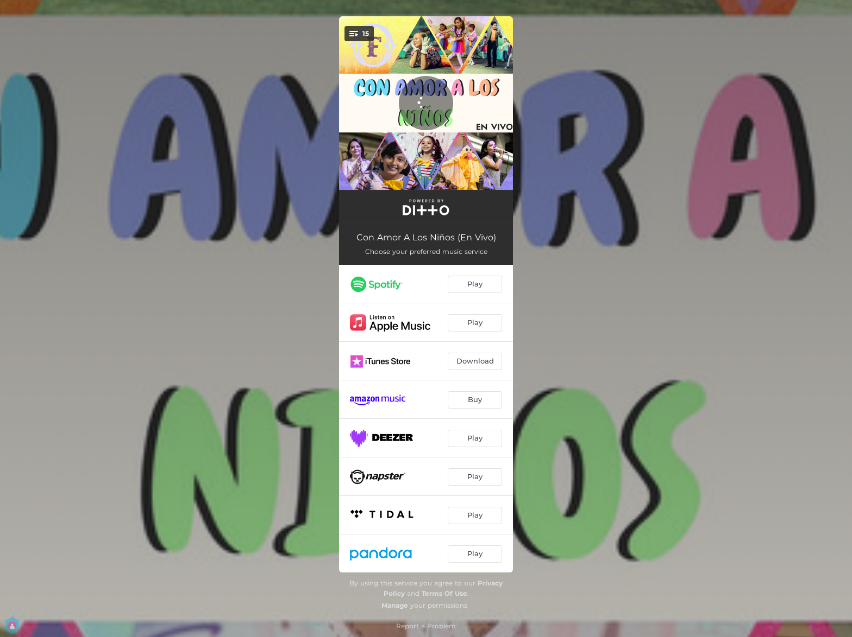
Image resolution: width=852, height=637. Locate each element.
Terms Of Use (444, 593)
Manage (394, 605)
